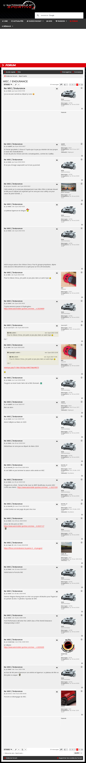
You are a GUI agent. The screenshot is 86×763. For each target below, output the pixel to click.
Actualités (17, 21)
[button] (61, 84)
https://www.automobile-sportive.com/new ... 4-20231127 (24, 526)
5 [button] (70, 84)
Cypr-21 (63, 554)
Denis (63, 706)
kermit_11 (64, 465)
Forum (74, 21)
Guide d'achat (34, 21)
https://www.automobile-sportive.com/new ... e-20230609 (24, 309)
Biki (62, 288)
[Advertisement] (43, 46)
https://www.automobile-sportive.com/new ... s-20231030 (37, 487)
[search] (59, 15)
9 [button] (79, 84)
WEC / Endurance (15, 81)
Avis (49, 21)
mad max (64, 654)
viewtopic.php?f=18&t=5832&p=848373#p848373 (21, 367)
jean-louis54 (65, 192)
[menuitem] (18, 72)
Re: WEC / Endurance (14, 88)
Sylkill (63, 144)
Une (5, 21)
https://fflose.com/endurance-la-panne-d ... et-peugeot (23, 548)
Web (62, 99)
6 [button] (72, 84)
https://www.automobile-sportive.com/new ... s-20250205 (24, 647)
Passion (60, 21)
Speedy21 (64, 325)
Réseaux (6, 26)
